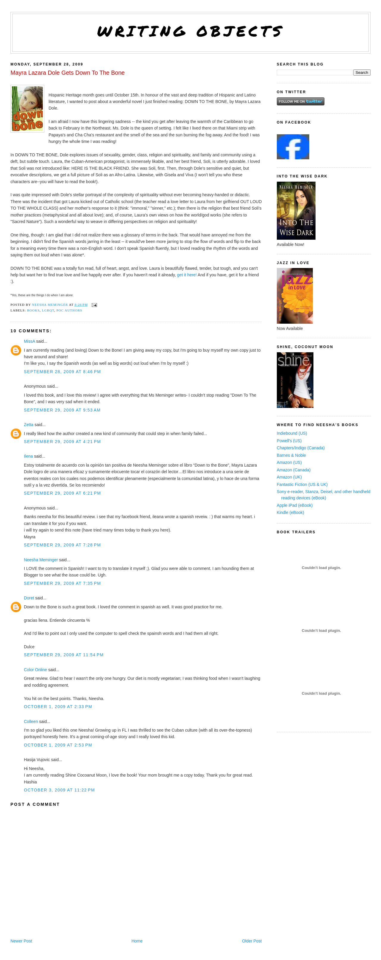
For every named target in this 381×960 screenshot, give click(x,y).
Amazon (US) (289, 462)
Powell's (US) (289, 440)
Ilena (28, 456)
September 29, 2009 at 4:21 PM (62, 441)
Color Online (35, 669)
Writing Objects (190, 30)
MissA (29, 341)
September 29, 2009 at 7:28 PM (62, 545)
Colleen (31, 721)
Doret (29, 598)
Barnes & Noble (291, 455)
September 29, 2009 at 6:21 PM (62, 493)
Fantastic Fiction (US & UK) (302, 484)
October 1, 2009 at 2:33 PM (58, 706)
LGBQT (48, 310)
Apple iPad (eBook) (295, 505)
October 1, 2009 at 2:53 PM (58, 745)
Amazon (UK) (289, 477)
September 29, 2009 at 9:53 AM (62, 410)
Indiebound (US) (292, 433)
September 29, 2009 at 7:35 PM (62, 583)
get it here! (187, 274)
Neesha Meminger (41, 559)
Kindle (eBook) (290, 512)
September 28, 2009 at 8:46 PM (62, 371)
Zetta (28, 424)
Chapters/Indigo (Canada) (301, 447)
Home (137, 941)
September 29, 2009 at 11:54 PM (64, 654)
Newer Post (21, 941)
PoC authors (69, 310)
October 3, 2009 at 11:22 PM (59, 790)
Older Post (252, 941)
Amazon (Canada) (294, 469)
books (33, 310)
